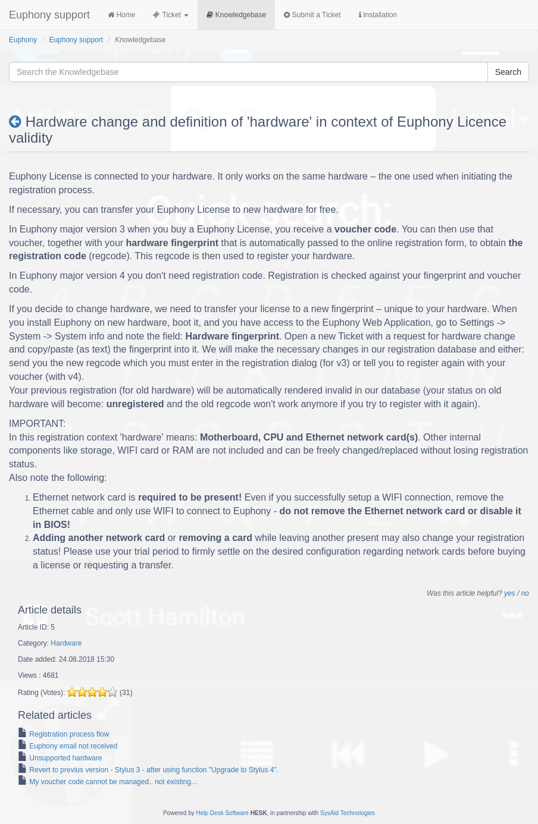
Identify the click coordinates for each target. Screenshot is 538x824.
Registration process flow (69, 734)
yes (509, 593)
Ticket (171, 15)
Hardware (66, 643)
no (525, 593)
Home (121, 15)
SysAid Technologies (347, 813)
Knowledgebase (236, 15)
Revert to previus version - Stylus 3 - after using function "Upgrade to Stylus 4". (154, 770)
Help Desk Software (222, 813)
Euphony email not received (73, 746)
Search (508, 72)
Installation (378, 15)
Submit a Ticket (312, 15)
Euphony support (49, 15)
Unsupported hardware (65, 758)
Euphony (23, 40)
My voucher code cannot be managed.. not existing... (113, 782)
